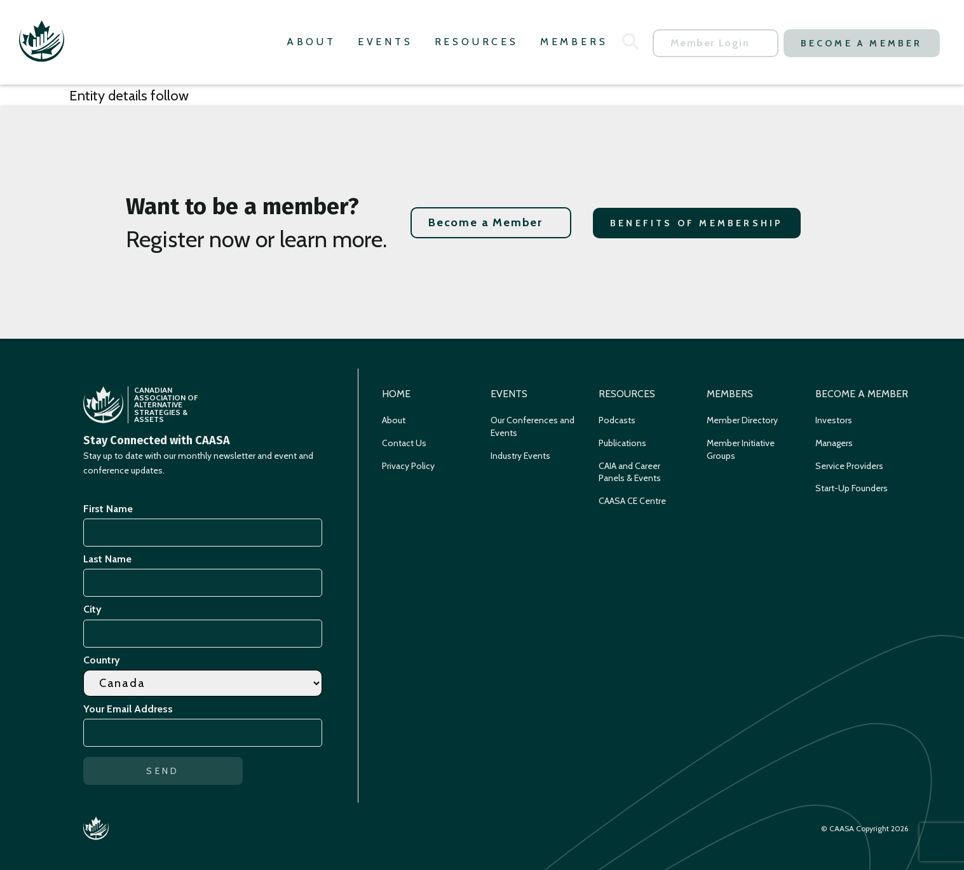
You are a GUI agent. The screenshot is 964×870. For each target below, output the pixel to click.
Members (574, 42)
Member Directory (742, 420)
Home (396, 394)
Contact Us (404, 443)
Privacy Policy (408, 466)
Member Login (709, 43)
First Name (108, 509)
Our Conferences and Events (532, 426)
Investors (833, 420)
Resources (477, 42)
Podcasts (617, 420)
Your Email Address (130, 709)
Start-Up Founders (851, 488)
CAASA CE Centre (632, 500)
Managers (834, 443)
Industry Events (520, 455)
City (92, 609)
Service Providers (849, 466)
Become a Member (862, 43)
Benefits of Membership (696, 223)
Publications (622, 443)
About (311, 42)
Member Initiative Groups (741, 449)
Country (101, 660)
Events (385, 42)
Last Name (107, 559)
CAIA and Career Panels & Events (630, 472)
